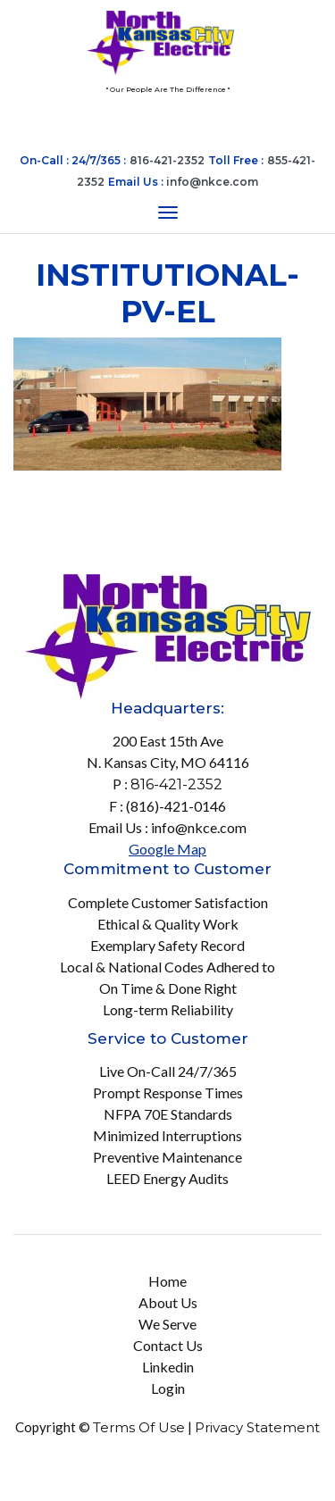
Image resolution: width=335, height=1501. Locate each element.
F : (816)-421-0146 (167, 805)
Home (167, 1280)
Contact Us (168, 1345)
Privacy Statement (257, 1427)
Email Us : (183, 181)
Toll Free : (236, 160)
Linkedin (168, 1366)
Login (168, 1388)
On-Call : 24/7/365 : (73, 160)
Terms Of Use (139, 1427)
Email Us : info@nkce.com (167, 827)
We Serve (167, 1323)
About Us (167, 1302)
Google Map (167, 848)
